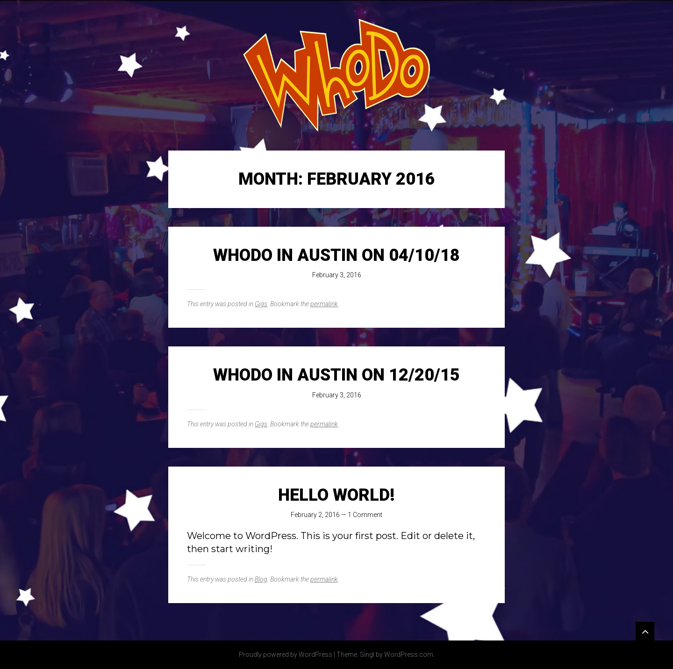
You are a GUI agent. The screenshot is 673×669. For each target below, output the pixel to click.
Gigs (261, 304)
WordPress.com (408, 654)
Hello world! (336, 495)
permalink (324, 304)
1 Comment (365, 514)
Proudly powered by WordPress (285, 654)
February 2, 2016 (315, 514)
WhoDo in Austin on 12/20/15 (336, 375)
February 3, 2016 (336, 275)
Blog (261, 579)
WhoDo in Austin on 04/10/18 (336, 255)
